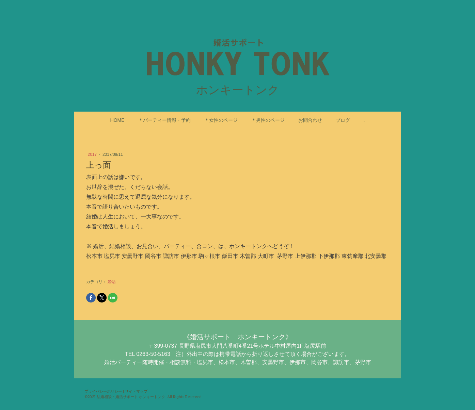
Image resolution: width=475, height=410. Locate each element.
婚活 (112, 281)
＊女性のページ (221, 120)
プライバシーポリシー (103, 391)
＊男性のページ (268, 120)
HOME (117, 120)
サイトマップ (136, 391)
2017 (93, 154)
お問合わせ (310, 120)
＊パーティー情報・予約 (164, 120)
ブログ (343, 120)
